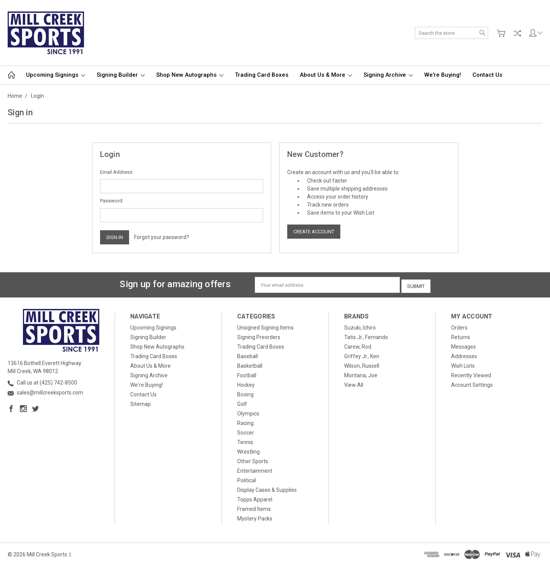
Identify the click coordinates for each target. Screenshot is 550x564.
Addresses (464, 354)
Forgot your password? (161, 237)
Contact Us (487, 74)
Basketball (249, 364)
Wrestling (248, 450)
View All (353, 383)
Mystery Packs (254, 517)
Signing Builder (121, 74)
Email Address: (116, 172)
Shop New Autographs (189, 74)
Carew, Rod (357, 345)
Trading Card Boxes (261, 74)
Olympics (248, 412)
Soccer (245, 431)
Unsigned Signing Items (265, 326)
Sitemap (140, 402)
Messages (463, 345)
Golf (242, 402)
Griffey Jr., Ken (361, 354)
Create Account (313, 231)
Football (246, 373)
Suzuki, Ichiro (360, 326)
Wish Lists (463, 364)
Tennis (245, 440)
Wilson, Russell (361, 364)
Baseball (247, 354)
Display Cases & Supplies (267, 488)
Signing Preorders (258, 335)
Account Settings (472, 383)
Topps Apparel (254, 498)
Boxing (245, 392)
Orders (459, 326)
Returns (460, 335)
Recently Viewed (471, 373)
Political (246, 478)
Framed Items (254, 507)
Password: (111, 201)
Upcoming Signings (55, 74)
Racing (245, 421)
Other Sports (252, 459)
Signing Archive (388, 74)
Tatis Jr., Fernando (366, 335)
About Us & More (326, 74)
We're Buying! (442, 74)
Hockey (246, 383)
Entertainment (254, 469)
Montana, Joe (360, 373)
